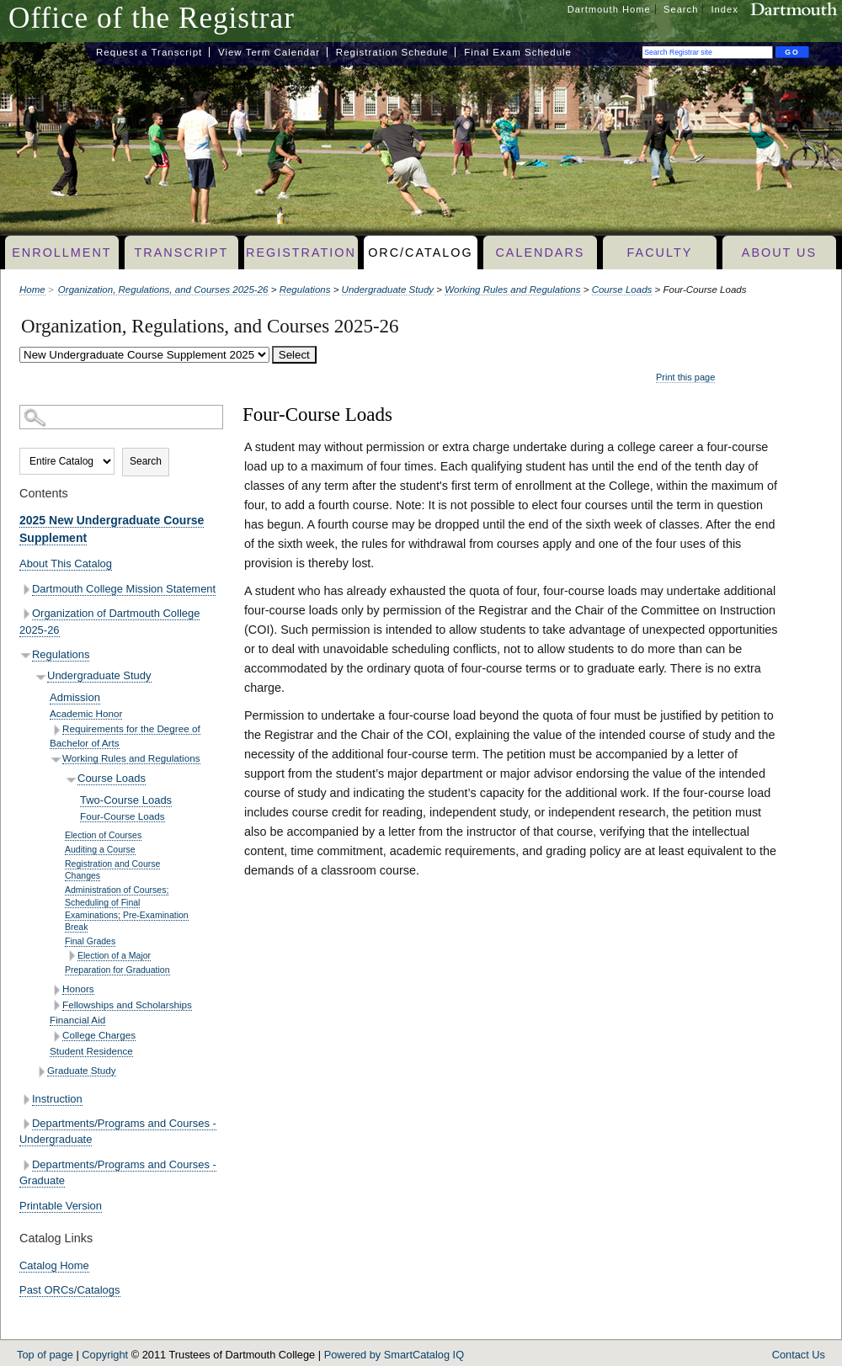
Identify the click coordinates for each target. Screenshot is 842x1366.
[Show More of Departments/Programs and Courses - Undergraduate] (25, 1124)
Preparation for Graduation (117, 970)
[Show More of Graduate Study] (41, 1072)
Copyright (105, 1354)
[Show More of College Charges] (56, 1036)
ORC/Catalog (420, 252)
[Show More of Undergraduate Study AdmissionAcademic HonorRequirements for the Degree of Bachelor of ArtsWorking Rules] (41, 677)
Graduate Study (81, 1070)
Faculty (660, 252)
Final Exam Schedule (518, 52)
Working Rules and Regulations (512, 289)
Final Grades (90, 941)
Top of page (45, 1354)
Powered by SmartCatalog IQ (394, 1354)
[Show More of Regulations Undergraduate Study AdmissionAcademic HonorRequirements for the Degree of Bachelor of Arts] (25, 655)
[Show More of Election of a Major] (71, 955)
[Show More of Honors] (56, 990)
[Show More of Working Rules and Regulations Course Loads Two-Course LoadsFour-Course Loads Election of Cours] (56, 758)
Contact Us (798, 1354)
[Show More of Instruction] (25, 1099)
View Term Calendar (269, 52)
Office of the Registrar (151, 18)
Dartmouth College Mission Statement (124, 588)
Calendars (539, 252)
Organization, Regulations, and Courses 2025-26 (163, 289)
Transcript (181, 252)
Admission (75, 697)
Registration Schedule (392, 52)
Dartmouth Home (609, 9)
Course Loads (622, 289)
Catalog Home (54, 1265)
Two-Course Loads (126, 800)
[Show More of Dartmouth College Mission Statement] (25, 589)
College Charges (99, 1034)
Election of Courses (103, 835)
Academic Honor (86, 713)
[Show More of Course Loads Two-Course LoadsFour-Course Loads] (71, 779)
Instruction (57, 1098)
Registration (301, 252)
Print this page (685, 377)
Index (724, 9)
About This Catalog (65, 563)
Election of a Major (114, 955)
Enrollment (61, 252)
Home (32, 289)
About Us (779, 252)
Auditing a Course (100, 849)
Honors (78, 988)
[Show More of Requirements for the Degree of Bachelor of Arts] (56, 730)
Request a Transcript (149, 52)
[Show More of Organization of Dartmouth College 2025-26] (25, 614)
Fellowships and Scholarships (127, 1004)
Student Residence (91, 1050)
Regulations (305, 289)
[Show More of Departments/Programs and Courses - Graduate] (25, 1165)
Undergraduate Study (388, 289)
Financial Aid (77, 1019)
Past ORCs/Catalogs (69, 1290)
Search (680, 9)
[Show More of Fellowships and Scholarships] (56, 1005)
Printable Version (60, 1205)
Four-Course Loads (122, 816)
